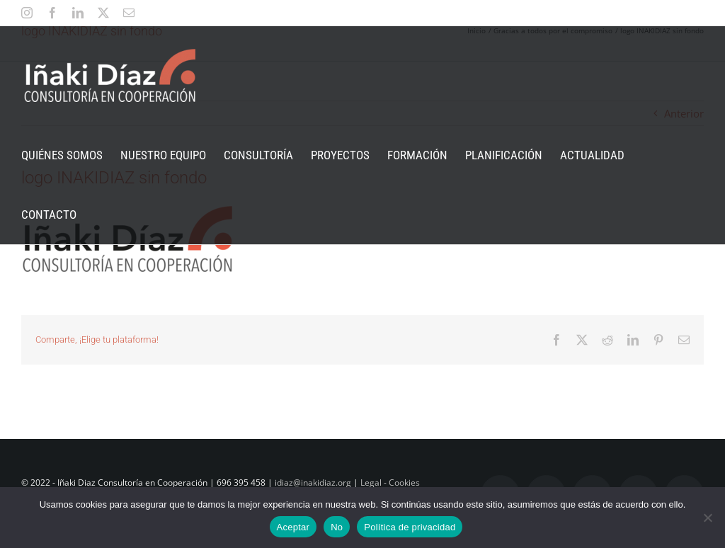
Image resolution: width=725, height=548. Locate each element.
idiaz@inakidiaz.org (313, 482)
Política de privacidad (409, 527)
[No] (707, 517)
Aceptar (293, 527)
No (337, 527)
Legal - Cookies (390, 482)
